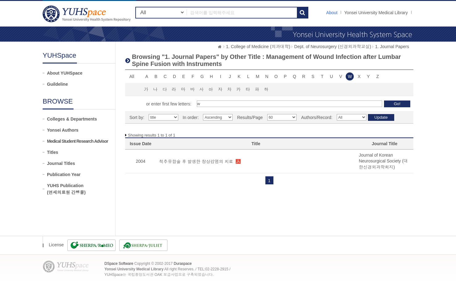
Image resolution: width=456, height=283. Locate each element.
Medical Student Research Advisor (77, 141)
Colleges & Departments (72, 119)
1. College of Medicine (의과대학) (258, 46)
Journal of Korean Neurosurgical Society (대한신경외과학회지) (383, 161)
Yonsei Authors (62, 130)
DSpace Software (118, 263)
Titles (52, 152)
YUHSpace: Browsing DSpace (87, 14)
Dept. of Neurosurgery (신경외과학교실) (332, 46)
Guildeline (57, 84)
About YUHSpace (64, 73)
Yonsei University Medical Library (376, 12)
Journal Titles (61, 163)
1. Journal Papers (392, 46)
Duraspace (183, 263)
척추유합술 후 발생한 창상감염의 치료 (196, 161)
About (332, 12)
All (131, 76)
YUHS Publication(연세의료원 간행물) (66, 189)
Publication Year (64, 174)
